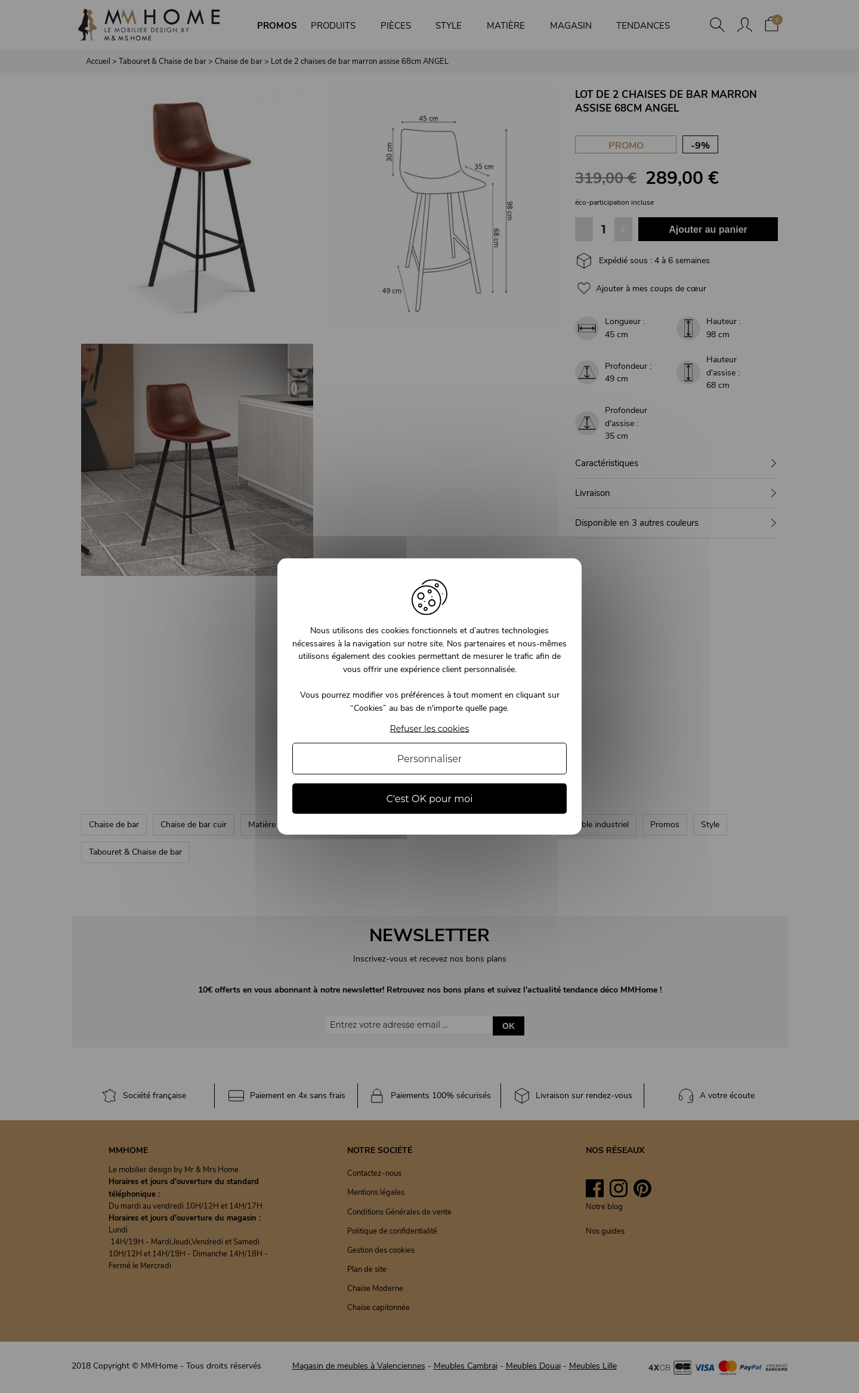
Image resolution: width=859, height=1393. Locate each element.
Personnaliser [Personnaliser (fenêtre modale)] (429, 758)
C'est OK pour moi (429, 798)
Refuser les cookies (429, 728)
